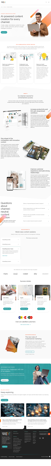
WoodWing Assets (28, 455)
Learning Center (34, 463)
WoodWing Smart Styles (27, 462)
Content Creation (16, 458)
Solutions (15, 457)
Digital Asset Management (17, 460)
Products (26, 452)
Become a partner (34, 458)
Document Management (17, 463)
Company (35, 452)
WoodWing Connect (28, 460)
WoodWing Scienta (28, 457)
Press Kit (34, 461)
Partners (34, 455)
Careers (34, 459)
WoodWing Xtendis (28, 458)
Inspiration (15, 452)
